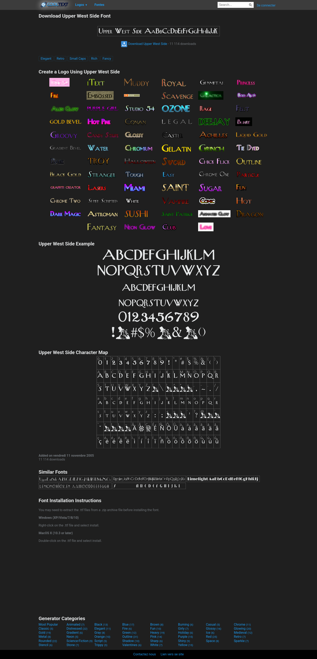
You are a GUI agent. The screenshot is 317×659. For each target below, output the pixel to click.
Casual (213, 624)
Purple (185, 637)
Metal (45, 637)
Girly (183, 628)
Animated (76, 624)
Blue (128, 624)
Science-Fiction (80, 641)
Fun (155, 628)
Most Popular (48, 624)
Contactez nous (144, 654)
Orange (102, 637)
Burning (185, 624)
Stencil (45, 645)
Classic (46, 628)
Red (211, 637)
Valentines (132, 645)
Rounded (48, 641)
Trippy (100, 645)
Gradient (75, 633)
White (156, 645)
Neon (72, 637)
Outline (130, 637)
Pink (156, 637)
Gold (45, 633)
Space (212, 641)
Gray (99, 633)
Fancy (106, 58)
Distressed (77, 628)
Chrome (242, 624)
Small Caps (78, 58)
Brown (156, 624)
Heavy (157, 633)
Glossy (213, 628)
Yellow (185, 645)
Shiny (184, 641)
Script (100, 641)
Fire (127, 628)
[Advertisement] (19, 73)
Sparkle (241, 641)
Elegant (46, 58)
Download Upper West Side (144, 44)
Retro (60, 58)
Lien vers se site (172, 654)
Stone (73, 645)
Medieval (243, 633)
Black (101, 624)
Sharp (156, 641)
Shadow (130, 641)
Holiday (185, 633)
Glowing (242, 628)
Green (129, 633)
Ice (210, 633)
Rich (94, 58)
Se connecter (266, 5)
